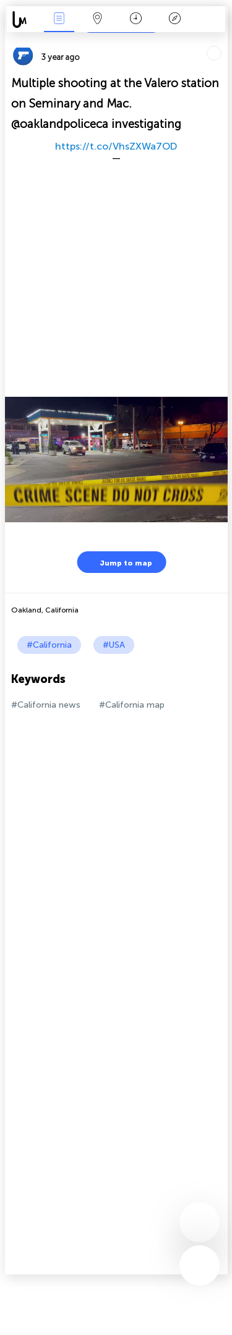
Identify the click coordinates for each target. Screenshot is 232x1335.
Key (174, 19)
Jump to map (118, 562)
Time (135, 19)
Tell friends (222, 40)
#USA (114, 645)
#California (49, 645)
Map (98, 19)
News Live (59, 19)
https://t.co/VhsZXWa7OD (116, 146)
